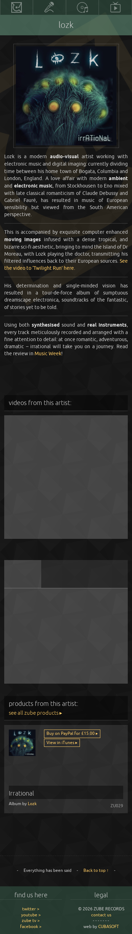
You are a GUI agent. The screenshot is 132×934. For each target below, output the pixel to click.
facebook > (31, 926)
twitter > (30, 908)
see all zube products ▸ (35, 713)
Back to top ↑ (96, 870)
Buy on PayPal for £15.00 (71, 733)
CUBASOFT (108, 926)
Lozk (32, 803)
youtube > (31, 914)
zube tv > (31, 920)
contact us (101, 914)
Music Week (47, 353)
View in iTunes (60, 742)
